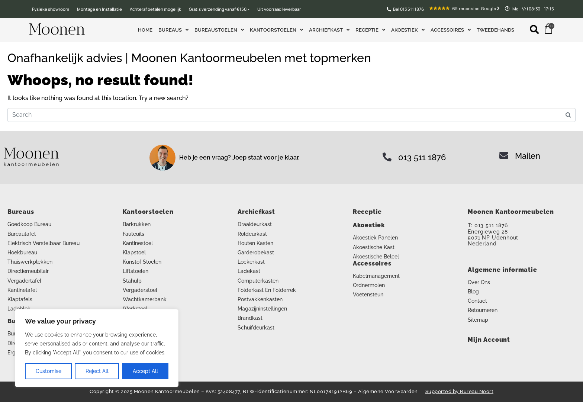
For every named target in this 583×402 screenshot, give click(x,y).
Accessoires (451, 30)
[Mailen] (503, 155)
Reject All (97, 371)
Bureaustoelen (219, 30)
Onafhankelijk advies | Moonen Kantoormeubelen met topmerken (189, 58)
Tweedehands (495, 30)
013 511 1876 (422, 157)
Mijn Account (489, 339)
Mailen (527, 156)
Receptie (370, 30)
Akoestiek (408, 30)
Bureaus (173, 30)
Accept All (145, 371)
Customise (48, 371)
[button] (534, 29)
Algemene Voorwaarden (388, 391)
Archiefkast (329, 30)
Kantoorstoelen (276, 30)
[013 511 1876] (387, 156)
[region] (96, 348)
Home (145, 30)
